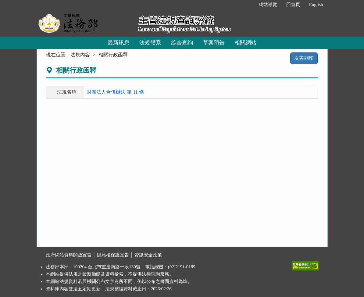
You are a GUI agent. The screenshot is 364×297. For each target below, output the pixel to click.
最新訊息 (119, 43)
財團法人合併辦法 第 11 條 (115, 92)
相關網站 (245, 43)
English (316, 4)
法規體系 (150, 43)
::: (248, 4)
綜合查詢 (182, 43)
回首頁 (293, 4)
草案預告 (214, 43)
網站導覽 (268, 4)
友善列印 (304, 58)
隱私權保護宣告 (113, 254)
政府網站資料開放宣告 (68, 254)
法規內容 (80, 54)
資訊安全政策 (148, 254)
